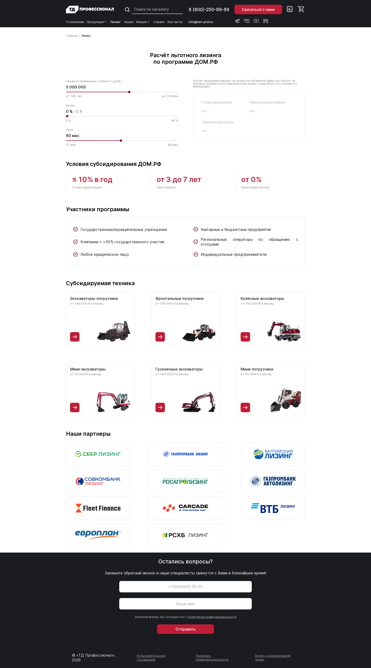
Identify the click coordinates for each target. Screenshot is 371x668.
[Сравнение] (290, 9)
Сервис (159, 22)
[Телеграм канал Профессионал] (237, 21)
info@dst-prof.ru (201, 22)
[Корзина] (301, 9)
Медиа (143, 22)
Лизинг (115, 22)
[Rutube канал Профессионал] (266, 21)
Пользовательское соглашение (151, 657)
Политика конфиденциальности (212, 657)
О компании (75, 22)
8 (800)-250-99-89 (209, 9)
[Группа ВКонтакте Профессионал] (247, 21)
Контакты (175, 22)
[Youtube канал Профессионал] (256, 21)
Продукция (97, 22)
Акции (128, 22)
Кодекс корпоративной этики (272, 657)
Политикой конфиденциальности (212, 617)
